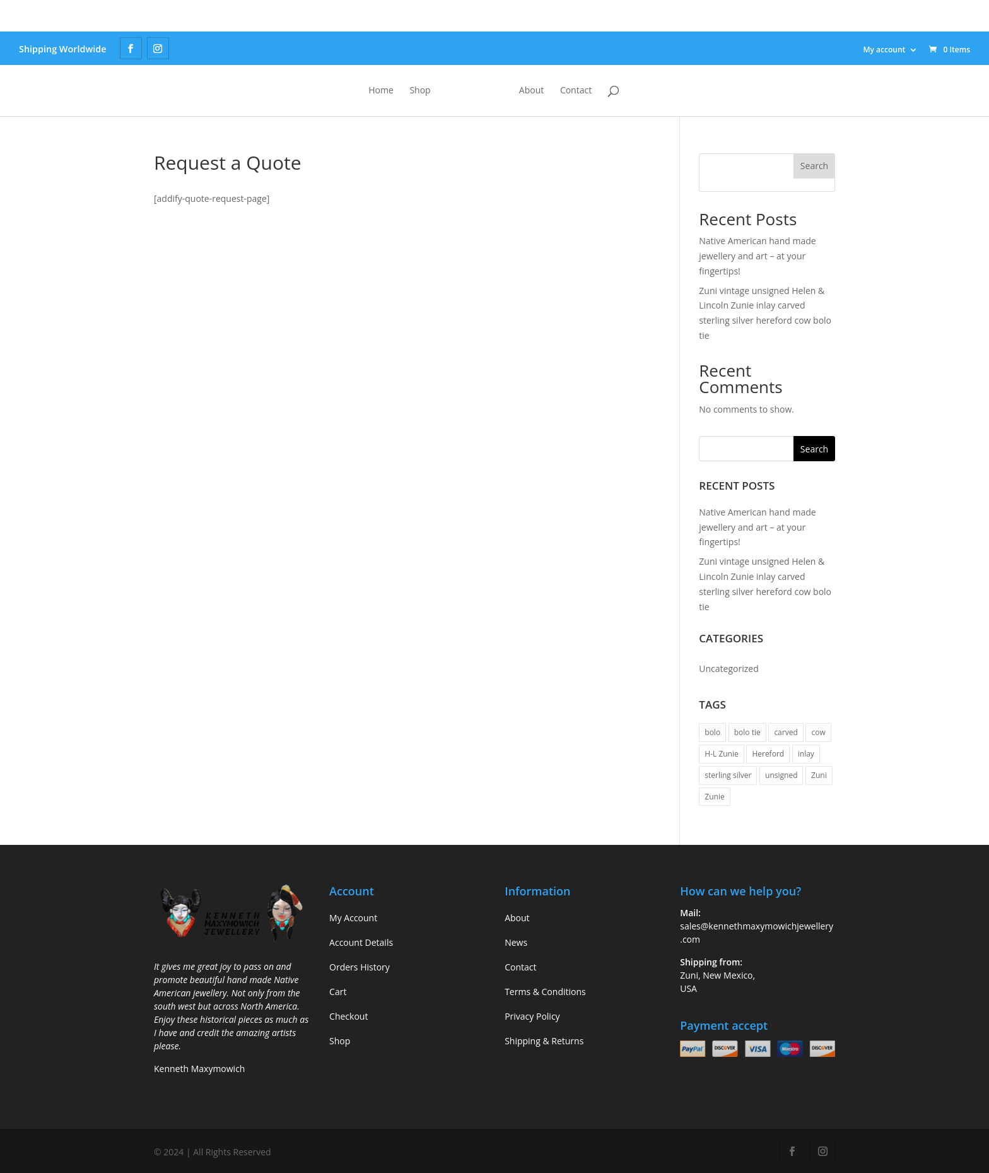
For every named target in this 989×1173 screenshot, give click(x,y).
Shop (367, 91)
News (516, 942)
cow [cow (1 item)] (818, 732)
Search (814, 166)
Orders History (359, 967)
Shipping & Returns (544, 1041)
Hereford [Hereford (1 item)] (768, 753)
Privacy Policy (532, 1016)
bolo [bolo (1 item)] (712, 732)
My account (884, 49)
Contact (628, 91)
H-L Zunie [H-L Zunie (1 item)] (721, 753)
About (583, 91)
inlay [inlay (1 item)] (806, 753)
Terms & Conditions (545, 992)
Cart (337, 992)
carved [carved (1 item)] (785, 732)
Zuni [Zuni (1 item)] (819, 775)
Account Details (361, 942)
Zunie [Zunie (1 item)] (714, 796)
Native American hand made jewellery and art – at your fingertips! (757, 256)
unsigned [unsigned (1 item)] (781, 775)
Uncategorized (728, 669)
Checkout (348, 1016)
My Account (353, 918)
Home (328, 91)
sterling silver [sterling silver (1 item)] (728, 775)
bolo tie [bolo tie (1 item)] (747, 732)
